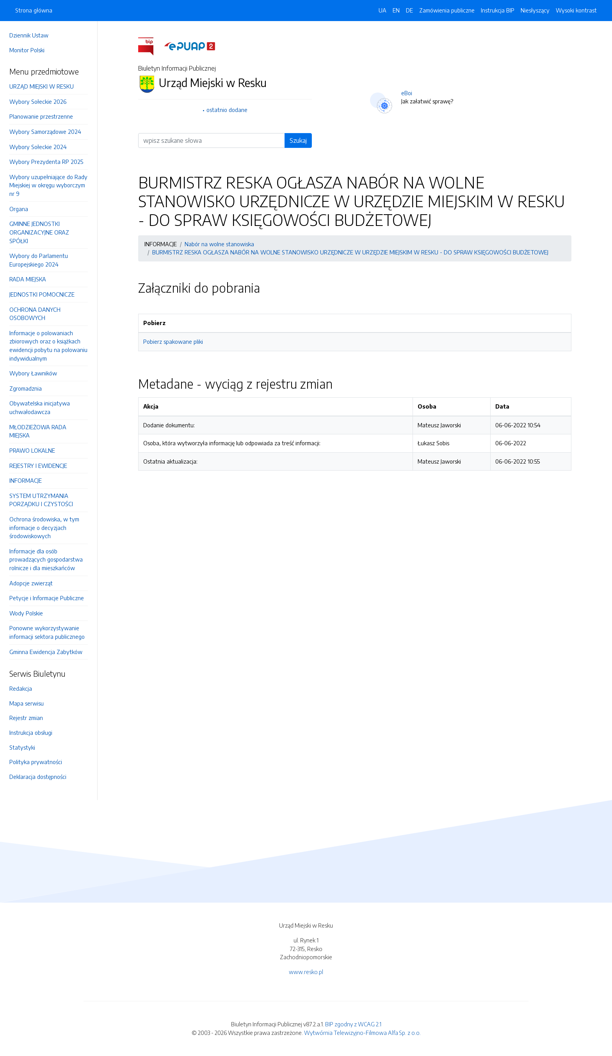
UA (382, 10)
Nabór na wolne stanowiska (219, 243)
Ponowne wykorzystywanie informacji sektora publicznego (47, 632)
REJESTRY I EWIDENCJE (38, 465)
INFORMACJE (25, 480)
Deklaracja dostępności (37, 776)
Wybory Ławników (33, 373)
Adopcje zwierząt (31, 583)
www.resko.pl (306, 971)
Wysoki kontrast (576, 10)
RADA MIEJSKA (27, 279)
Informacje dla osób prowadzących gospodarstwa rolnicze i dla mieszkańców (46, 559)
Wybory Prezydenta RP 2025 (46, 161)
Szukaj (298, 140)
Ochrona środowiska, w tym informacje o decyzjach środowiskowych (44, 527)
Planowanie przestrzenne (41, 116)
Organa (18, 208)
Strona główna (33, 10)
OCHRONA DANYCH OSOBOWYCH (34, 314)
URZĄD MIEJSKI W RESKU (41, 86)
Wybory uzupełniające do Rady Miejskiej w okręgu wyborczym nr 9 (48, 185)
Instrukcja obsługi (30, 732)
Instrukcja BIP (497, 10)
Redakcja (20, 688)
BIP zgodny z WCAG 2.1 (353, 1024)
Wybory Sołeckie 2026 (37, 101)
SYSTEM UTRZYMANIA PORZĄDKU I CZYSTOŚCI (41, 500)
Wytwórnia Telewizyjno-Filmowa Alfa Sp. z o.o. (362, 1032)
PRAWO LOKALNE (32, 450)
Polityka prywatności (35, 761)
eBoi (406, 92)
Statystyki (22, 747)
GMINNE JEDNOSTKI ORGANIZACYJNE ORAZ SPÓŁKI (39, 232)
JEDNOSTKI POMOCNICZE (42, 294)
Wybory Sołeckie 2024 (38, 146)
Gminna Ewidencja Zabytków (45, 651)
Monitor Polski (26, 49)
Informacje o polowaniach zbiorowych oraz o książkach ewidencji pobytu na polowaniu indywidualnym (48, 345)
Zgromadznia (25, 388)
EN (396, 10)
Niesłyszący (535, 10)
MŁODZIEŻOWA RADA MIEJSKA (37, 431)
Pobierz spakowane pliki (173, 341)
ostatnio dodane (226, 109)
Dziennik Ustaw (28, 35)
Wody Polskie (26, 613)
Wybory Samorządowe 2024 (45, 131)
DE (409, 10)
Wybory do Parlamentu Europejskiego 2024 (38, 260)
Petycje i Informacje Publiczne (46, 597)
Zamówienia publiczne (447, 10)
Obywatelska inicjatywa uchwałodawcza (39, 407)
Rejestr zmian (26, 717)
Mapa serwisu (26, 703)
